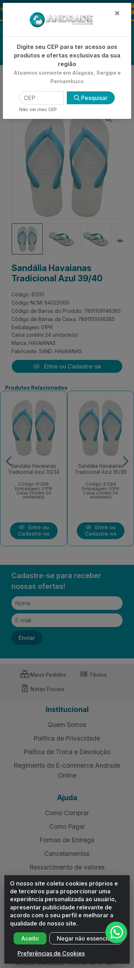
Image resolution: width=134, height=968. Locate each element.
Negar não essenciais (86, 945)
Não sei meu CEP (38, 109)
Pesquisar (91, 97)
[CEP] (41, 98)
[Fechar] (117, 13)
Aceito (30, 945)
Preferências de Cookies (51, 960)
